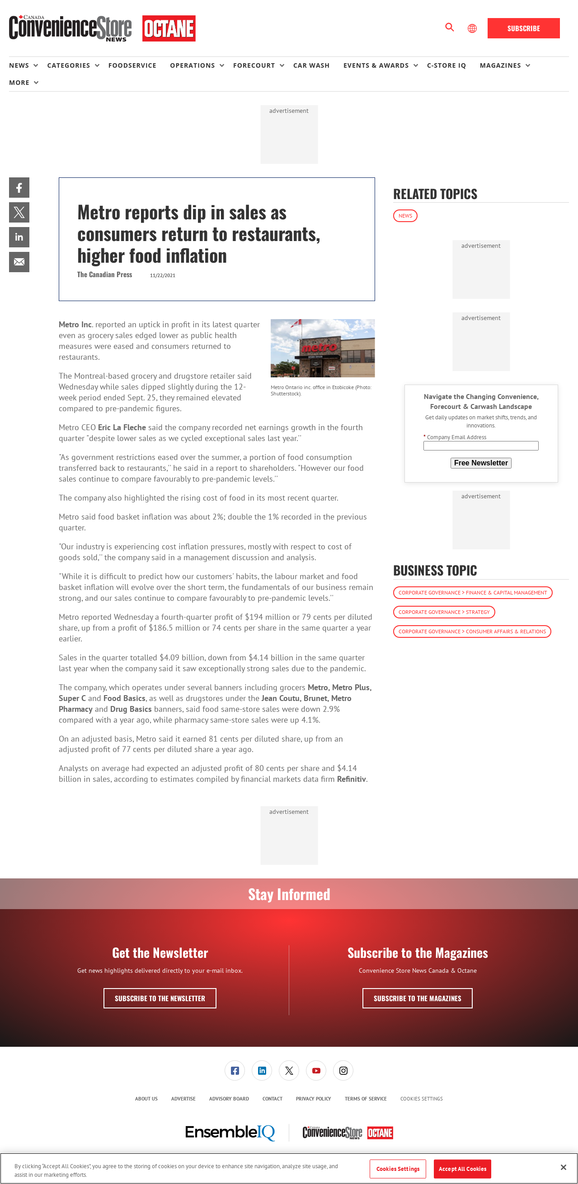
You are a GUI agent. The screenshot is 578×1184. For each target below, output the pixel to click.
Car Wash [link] (311, 65)
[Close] (563, 1167)
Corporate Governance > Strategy (444, 611)
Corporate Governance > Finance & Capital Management (473, 592)
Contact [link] (272, 1099)
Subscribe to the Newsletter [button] (160, 998)
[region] (289, 1168)
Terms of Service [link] (366, 1099)
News (405, 215)
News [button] (19, 65)
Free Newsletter (481, 463)
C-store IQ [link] (446, 65)
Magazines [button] (500, 65)
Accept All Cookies (462, 1169)
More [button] (19, 82)
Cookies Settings (421, 1098)
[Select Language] (473, 28)
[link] (19, 187)
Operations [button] (192, 65)
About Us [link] (146, 1099)
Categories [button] (68, 65)
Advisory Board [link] (229, 1099)
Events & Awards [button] (376, 65)
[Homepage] (102, 28)
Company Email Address (454, 437)
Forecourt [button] (254, 65)
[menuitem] (28, 65)
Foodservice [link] (132, 65)
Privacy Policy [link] (313, 1099)
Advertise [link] (183, 1099)
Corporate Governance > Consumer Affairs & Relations (472, 631)
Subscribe (524, 28)
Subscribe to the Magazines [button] (417, 998)
